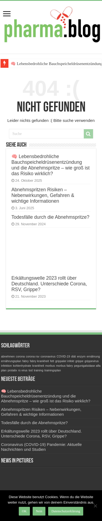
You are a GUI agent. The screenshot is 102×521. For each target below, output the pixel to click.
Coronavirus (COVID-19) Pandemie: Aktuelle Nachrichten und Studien (41, 447)
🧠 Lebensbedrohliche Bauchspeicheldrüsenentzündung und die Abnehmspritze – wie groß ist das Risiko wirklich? (50, 165)
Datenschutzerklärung (65, 511)
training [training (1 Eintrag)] (38, 370)
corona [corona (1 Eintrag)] (20, 356)
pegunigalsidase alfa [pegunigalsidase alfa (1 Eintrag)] (87, 365)
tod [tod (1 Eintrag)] (31, 370)
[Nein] (95, 505)
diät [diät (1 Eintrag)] (73, 356)
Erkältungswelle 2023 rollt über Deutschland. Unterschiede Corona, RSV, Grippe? (49, 283)
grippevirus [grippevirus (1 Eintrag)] (92, 361)
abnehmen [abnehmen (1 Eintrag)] (8, 356)
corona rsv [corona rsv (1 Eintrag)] (32, 356)
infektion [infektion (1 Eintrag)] (6, 365)
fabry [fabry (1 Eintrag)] (25, 361)
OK (24, 511)
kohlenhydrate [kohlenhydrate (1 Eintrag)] (22, 365)
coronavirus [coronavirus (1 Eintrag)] (48, 356)
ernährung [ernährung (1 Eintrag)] (93, 356)
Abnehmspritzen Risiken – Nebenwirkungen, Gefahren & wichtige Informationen (42, 195)
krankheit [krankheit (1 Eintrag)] (38, 365)
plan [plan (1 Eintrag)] (4, 370)
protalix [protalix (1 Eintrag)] (12, 370)
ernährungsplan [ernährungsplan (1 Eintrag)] (11, 361)
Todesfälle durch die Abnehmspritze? (50, 217)
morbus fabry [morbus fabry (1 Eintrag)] (64, 365)
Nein (39, 511)
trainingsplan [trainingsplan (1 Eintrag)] (52, 370)
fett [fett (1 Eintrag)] (52, 361)
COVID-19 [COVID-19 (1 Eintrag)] (63, 356)
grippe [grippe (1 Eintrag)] (79, 361)
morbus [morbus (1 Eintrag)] (50, 365)
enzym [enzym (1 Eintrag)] (81, 356)
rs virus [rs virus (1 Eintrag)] (22, 370)
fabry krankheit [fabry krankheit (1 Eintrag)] (39, 361)
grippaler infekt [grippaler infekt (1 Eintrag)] (64, 361)
